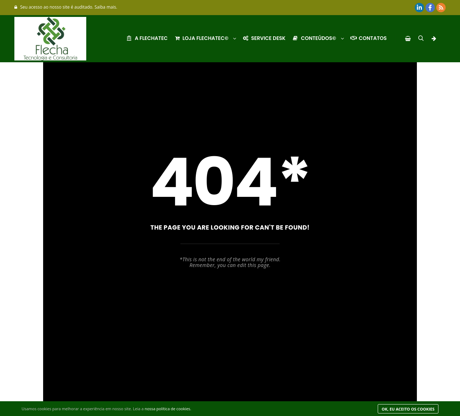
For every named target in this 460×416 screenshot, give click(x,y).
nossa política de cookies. (167, 408)
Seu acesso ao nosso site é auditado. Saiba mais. (65, 7)
